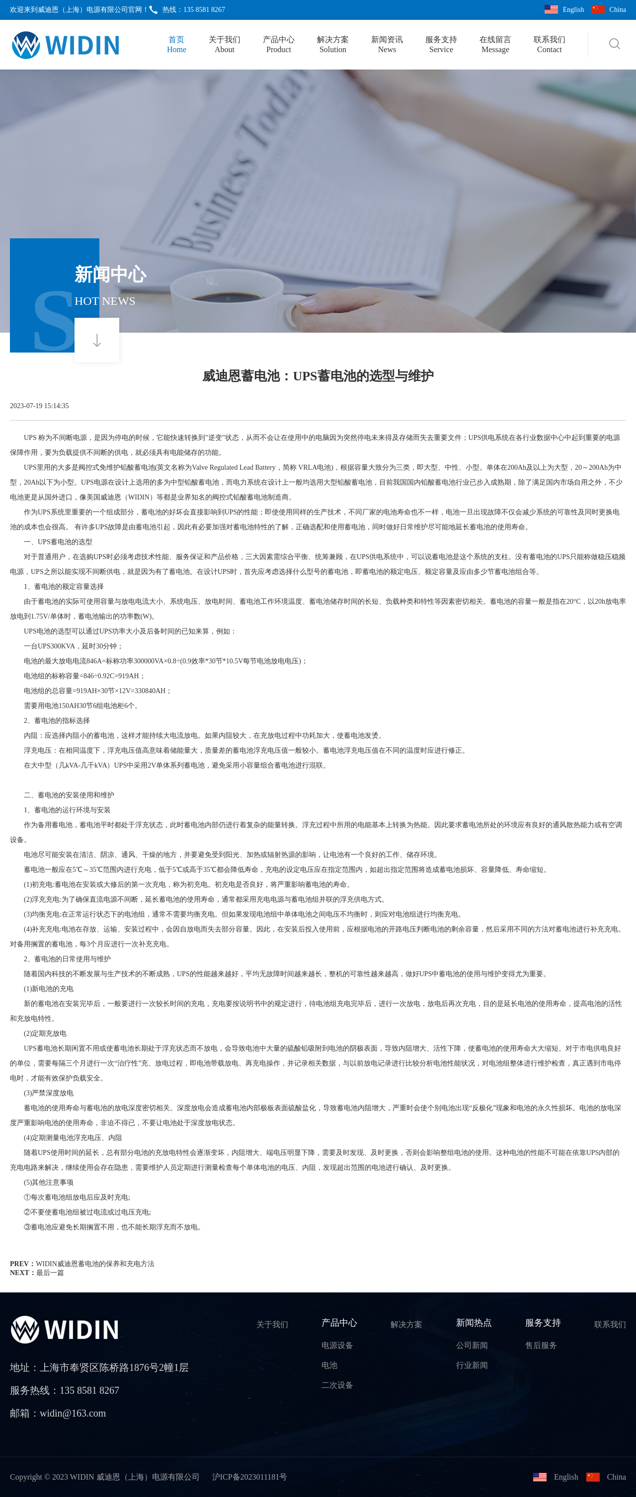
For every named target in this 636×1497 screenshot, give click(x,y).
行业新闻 (472, 1365)
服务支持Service (441, 44)
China (618, 9)
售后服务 (541, 1345)
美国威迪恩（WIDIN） (121, 497)
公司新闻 (472, 1345)
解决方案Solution (333, 44)
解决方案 (406, 1324)
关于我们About (224, 44)
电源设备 (337, 1345)
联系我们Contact (549, 44)
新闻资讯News (387, 44)
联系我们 (610, 1324)
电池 (329, 1365)
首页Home (176, 44)
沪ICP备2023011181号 (250, 1477)
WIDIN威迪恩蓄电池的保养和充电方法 (95, 1264)
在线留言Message (495, 44)
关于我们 (272, 1324)
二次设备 (337, 1385)
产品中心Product (279, 44)
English (573, 9)
